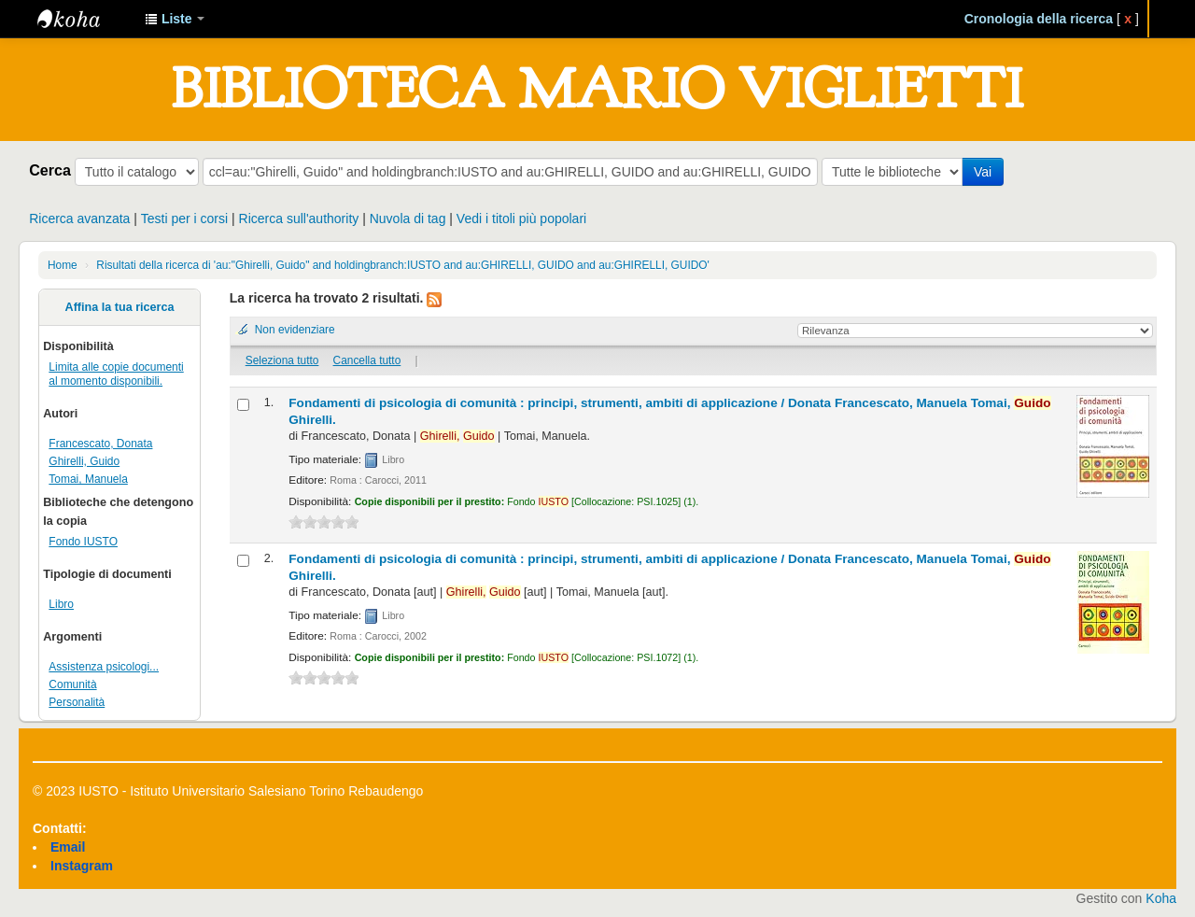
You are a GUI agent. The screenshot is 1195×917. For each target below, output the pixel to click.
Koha (1161, 898)
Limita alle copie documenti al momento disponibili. (116, 374)
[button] (174, 18)
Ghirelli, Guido (84, 461)
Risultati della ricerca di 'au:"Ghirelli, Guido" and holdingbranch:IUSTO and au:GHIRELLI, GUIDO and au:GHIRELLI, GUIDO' (402, 265)
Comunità (72, 684)
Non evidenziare (295, 329)
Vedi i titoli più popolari (521, 218)
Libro (61, 604)
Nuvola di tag (408, 218)
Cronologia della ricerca (1039, 18)
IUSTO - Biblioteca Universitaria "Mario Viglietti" (84, 18)
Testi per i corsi (184, 218)
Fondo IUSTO (83, 541)
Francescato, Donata (100, 443)
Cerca (50, 170)
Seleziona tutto (282, 360)
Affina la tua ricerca (120, 307)
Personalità (77, 702)
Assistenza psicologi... (104, 666)
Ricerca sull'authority (299, 218)
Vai (982, 171)
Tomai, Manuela (88, 479)
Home (62, 265)
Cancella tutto (367, 360)
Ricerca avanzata (79, 218)
